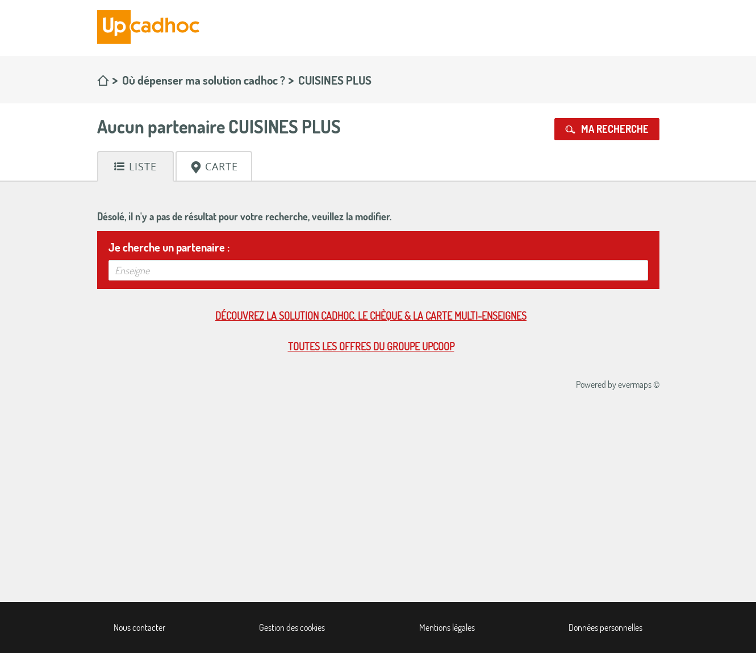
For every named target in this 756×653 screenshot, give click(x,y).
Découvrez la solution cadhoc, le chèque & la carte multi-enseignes (371, 315)
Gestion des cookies (292, 627)
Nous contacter (139, 627)
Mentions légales (447, 627)
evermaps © (638, 384)
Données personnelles (605, 627)
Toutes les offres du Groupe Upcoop (371, 346)
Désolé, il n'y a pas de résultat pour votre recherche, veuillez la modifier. (244, 216)
